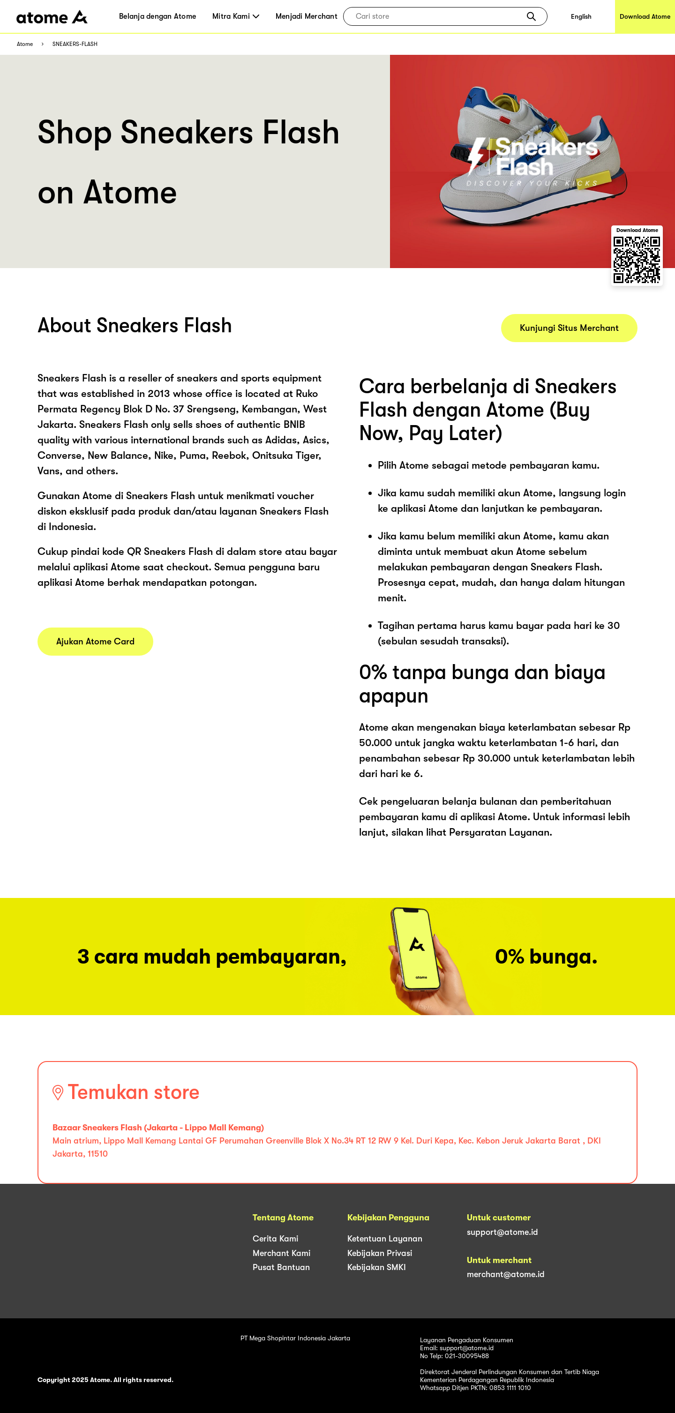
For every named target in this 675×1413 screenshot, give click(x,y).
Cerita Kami (275, 1238)
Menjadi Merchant (307, 16)
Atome (25, 44)
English (581, 16)
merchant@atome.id (506, 1274)
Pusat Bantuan (281, 1267)
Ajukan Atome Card (95, 641)
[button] (531, 16)
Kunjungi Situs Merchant (569, 328)
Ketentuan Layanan (384, 1238)
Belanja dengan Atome (157, 16)
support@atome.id (502, 1232)
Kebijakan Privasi (379, 1253)
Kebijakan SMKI (376, 1267)
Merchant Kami (281, 1253)
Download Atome (645, 16)
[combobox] (438, 16)
